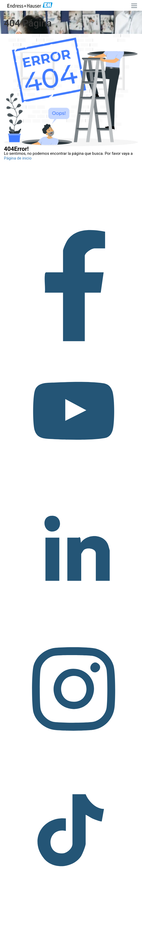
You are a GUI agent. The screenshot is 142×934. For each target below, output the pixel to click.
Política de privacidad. (73, 931)
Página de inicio (18, 158)
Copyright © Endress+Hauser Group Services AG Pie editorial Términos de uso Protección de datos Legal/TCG (71, 924)
